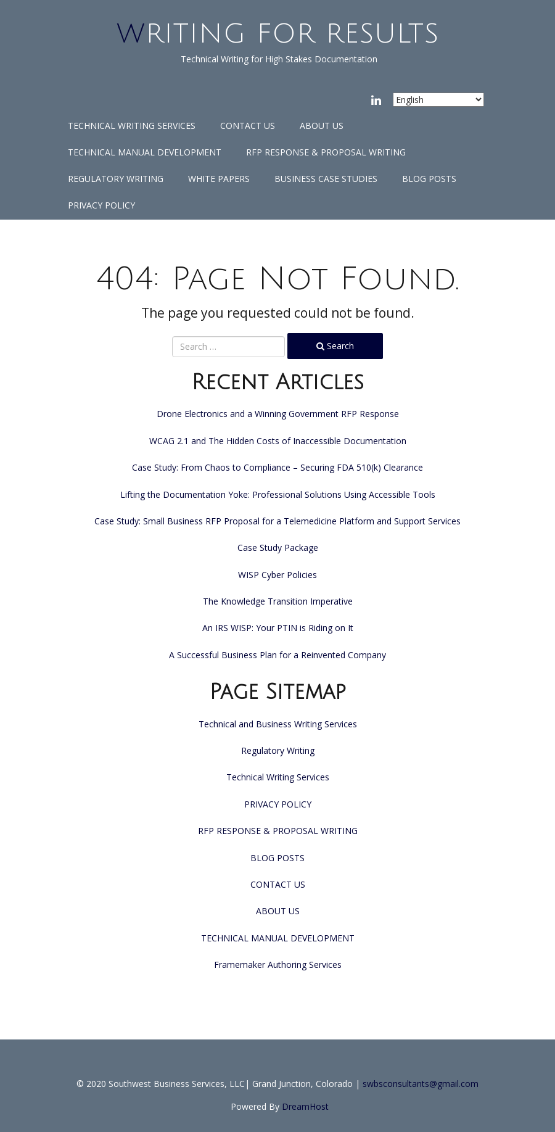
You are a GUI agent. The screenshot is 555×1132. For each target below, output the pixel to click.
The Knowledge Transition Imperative (278, 601)
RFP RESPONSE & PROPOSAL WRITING (326, 152)
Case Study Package (277, 547)
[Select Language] (438, 100)
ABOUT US (321, 125)
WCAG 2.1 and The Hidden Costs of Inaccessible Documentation (277, 441)
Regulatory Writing (115, 178)
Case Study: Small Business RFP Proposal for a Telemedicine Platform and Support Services (277, 521)
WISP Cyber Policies (277, 574)
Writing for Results (278, 34)
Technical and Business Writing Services (278, 724)
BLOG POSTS (429, 178)
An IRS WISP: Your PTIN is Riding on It (277, 628)
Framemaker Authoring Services (278, 964)
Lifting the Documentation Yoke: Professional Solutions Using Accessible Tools (277, 494)
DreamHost (305, 1106)
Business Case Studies (325, 178)
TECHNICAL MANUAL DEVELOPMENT (144, 152)
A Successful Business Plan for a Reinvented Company (277, 655)
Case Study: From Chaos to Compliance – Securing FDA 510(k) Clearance (277, 467)
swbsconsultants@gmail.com (421, 1083)
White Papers (219, 178)
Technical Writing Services (131, 125)
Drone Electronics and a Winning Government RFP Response (278, 413)
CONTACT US (247, 125)
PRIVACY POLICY (101, 205)
